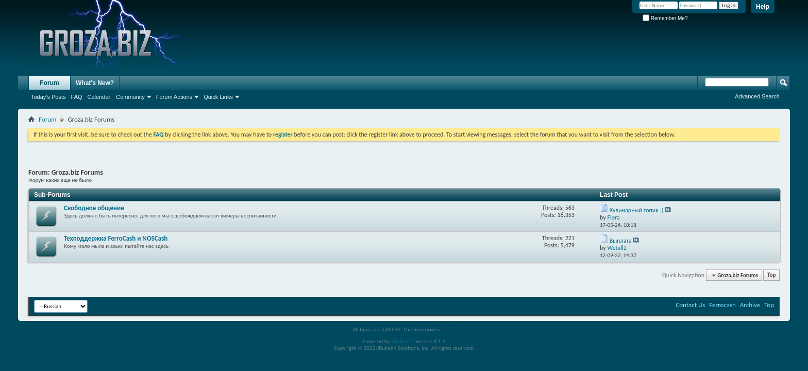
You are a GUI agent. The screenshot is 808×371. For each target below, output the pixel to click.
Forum (49, 83)
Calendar (99, 97)
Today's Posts (48, 97)
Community (130, 97)
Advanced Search (757, 96)
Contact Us (690, 305)
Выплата (621, 240)
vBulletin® (402, 341)
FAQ (76, 97)
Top (771, 275)
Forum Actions (174, 97)
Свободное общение (94, 208)
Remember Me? (665, 18)
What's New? (95, 83)
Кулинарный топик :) (637, 210)
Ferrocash (722, 305)
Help (762, 6)
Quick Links (218, 97)
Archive (750, 305)
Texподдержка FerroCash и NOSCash (115, 238)
